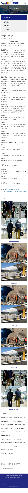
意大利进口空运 (14, 325)
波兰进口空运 (14, 367)
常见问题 (6, 29)
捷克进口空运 (14, 283)
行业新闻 (6, 25)
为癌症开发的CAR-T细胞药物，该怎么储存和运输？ (16, 191)
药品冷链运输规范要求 (18, 439)
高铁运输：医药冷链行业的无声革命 (12, 189)
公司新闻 (6, 22)
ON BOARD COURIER (14, 409)
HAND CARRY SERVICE (14, 241)
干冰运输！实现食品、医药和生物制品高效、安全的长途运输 (7, 453)
